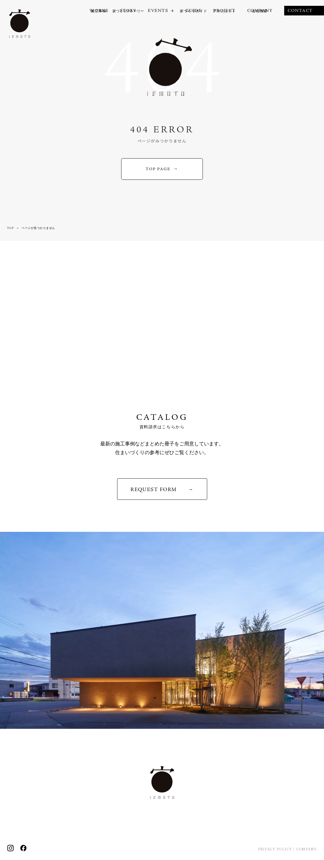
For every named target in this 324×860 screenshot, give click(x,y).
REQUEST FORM (153, 489)
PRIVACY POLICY (275, 849)
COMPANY (306, 849)
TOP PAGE (158, 169)
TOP (10, 227)
